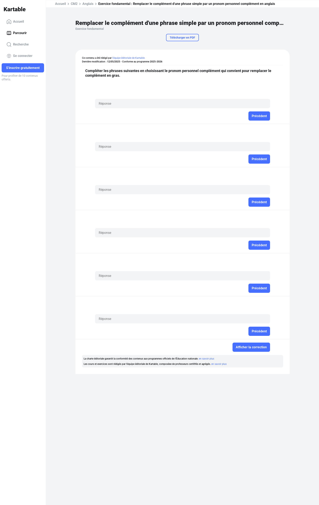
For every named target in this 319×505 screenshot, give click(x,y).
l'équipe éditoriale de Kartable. (128, 58)
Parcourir (17, 33)
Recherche (18, 44)
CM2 (74, 4)
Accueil (15, 21)
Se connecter (19, 55)
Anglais (87, 4)
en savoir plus (206, 358)
